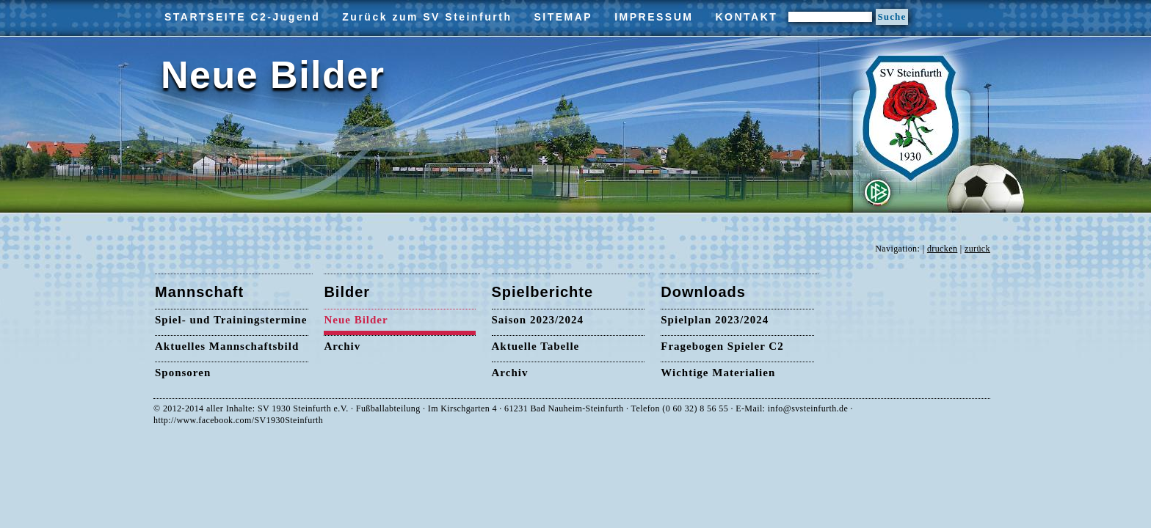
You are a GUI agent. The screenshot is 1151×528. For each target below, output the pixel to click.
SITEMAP (563, 17)
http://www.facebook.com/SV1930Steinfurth (238, 420)
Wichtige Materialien (718, 372)
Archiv (342, 346)
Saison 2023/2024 (538, 320)
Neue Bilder (356, 320)
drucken (942, 248)
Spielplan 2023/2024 (715, 320)
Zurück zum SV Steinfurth (427, 17)
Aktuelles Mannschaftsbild (227, 346)
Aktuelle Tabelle (536, 346)
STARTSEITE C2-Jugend (242, 17)
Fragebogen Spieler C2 (722, 346)
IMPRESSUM (653, 17)
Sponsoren (183, 372)
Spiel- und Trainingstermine (231, 320)
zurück (977, 248)
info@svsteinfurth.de (808, 408)
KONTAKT (746, 17)
